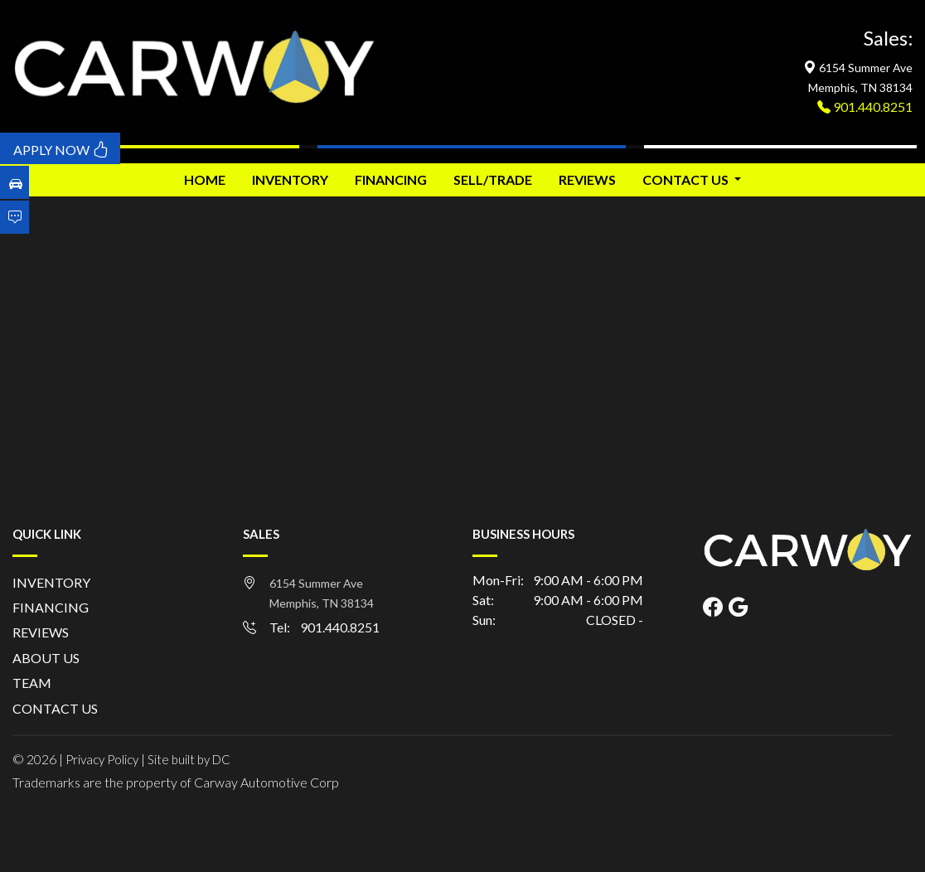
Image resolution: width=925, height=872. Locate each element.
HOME (204, 179)
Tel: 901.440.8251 (324, 627)
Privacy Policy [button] (101, 759)
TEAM (31, 682)
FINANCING (391, 179)
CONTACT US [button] (686, 179)
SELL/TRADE (492, 179)
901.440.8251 (872, 106)
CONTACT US (55, 708)
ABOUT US (46, 658)
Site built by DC (189, 759)
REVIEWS (587, 179)
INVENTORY (290, 179)
